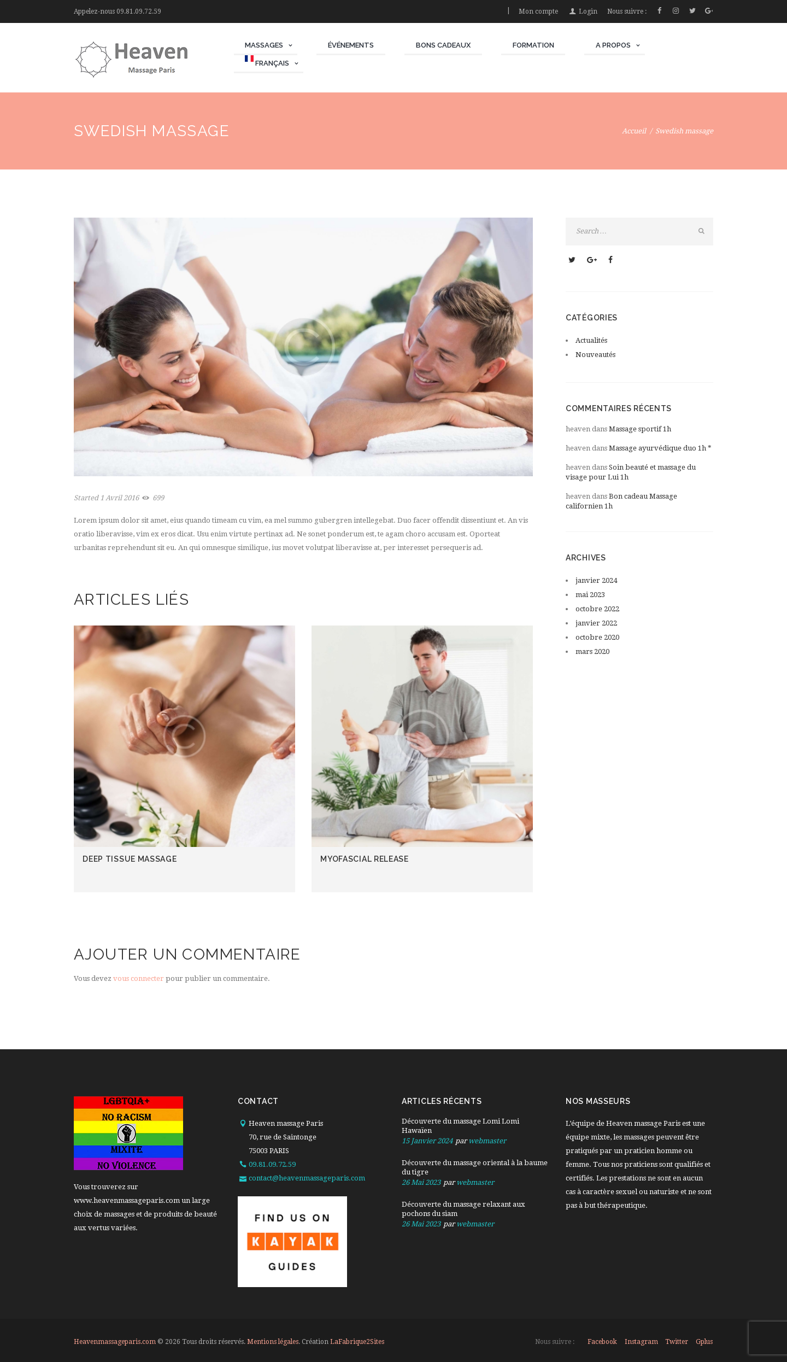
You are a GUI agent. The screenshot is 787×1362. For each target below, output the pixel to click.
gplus (704, 1342)
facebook (602, 1342)
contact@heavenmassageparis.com (307, 1178)
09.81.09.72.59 (138, 11)
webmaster (487, 1141)
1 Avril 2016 (119, 498)
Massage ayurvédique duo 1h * (660, 448)
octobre (597, 609)
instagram (641, 1342)
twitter (676, 1342)
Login (588, 11)
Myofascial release (364, 859)
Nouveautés (595, 354)
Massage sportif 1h (640, 429)
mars (592, 651)
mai (590, 595)
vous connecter (138, 978)
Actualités (591, 340)
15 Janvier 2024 (427, 1141)
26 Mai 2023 (421, 1182)
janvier (596, 580)
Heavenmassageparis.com (115, 1342)
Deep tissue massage (130, 859)
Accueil (634, 131)
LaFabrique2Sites (357, 1342)
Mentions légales (272, 1342)
